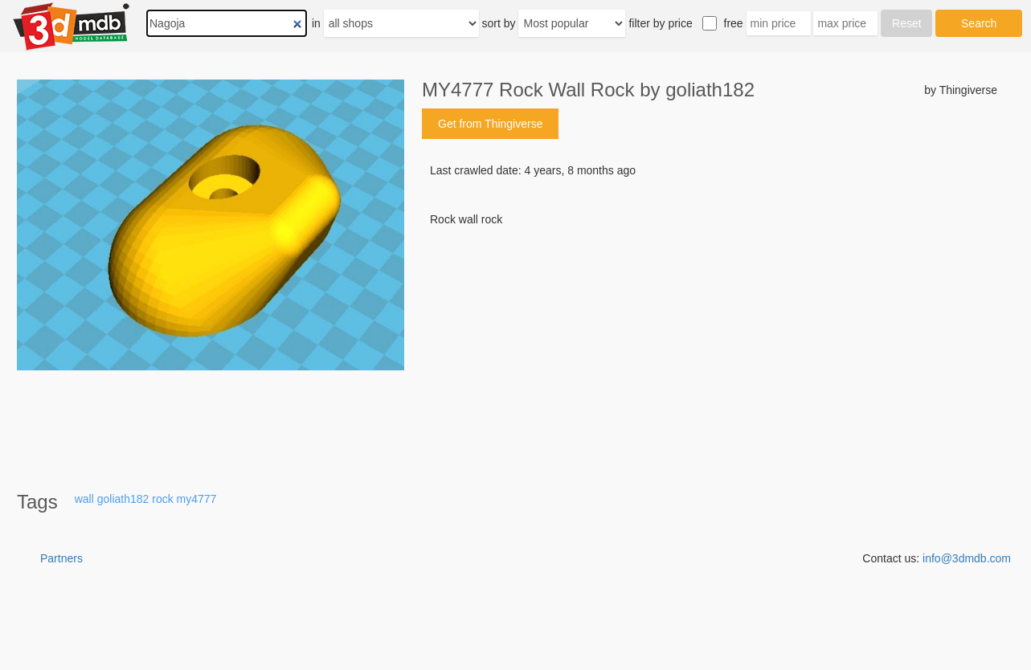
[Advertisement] (709, 349)
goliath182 (123, 498)
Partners (61, 558)
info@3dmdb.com (967, 558)
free (733, 23)
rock (162, 498)
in (316, 23)
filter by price (660, 23)
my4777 (197, 498)
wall (84, 498)
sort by (499, 23)
